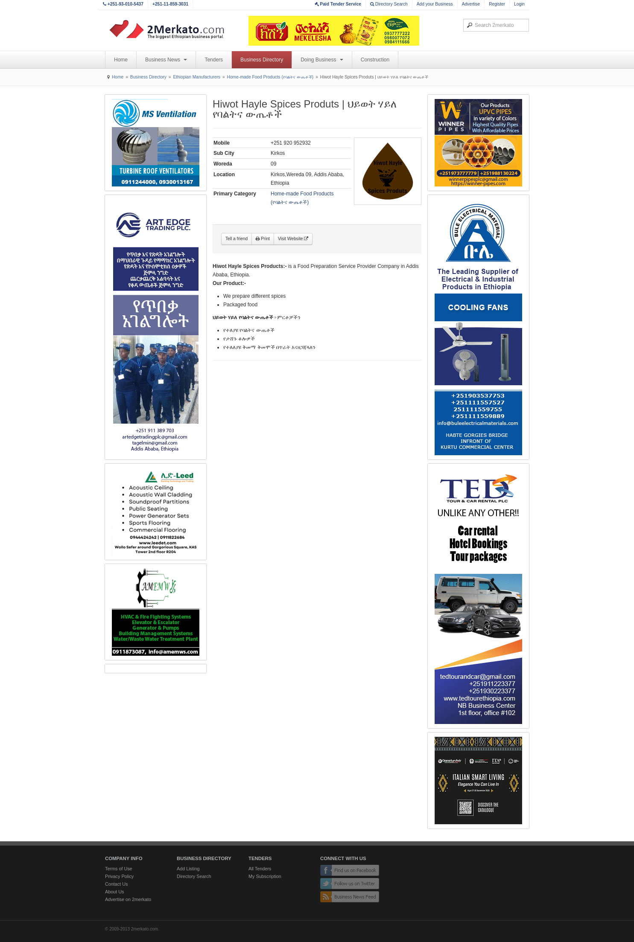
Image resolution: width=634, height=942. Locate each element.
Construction (375, 60)
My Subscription (264, 876)
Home (121, 60)
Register (497, 4)
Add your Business (435, 4)
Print (263, 238)
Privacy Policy (119, 876)
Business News (166, 60)
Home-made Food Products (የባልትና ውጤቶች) (270, 77)
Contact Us (116, 884)
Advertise (471, 4)
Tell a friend (236, 238)
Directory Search (389, 4)
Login (519, 4)
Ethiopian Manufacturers (196, 77)
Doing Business (322, 60)
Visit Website (293, 238)
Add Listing (188, 868)
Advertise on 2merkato (128, 899)
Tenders (214, 60)
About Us (114, 891)
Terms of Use (118, 868)
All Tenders (259, 868)
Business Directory (261, 60)
